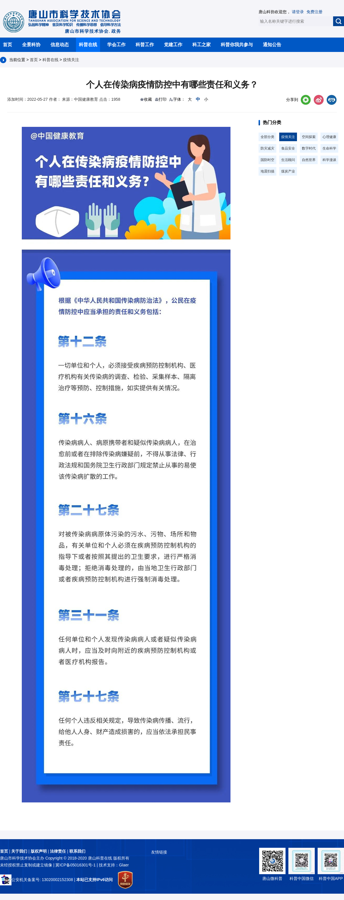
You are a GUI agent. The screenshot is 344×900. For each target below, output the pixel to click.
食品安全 (288, 148)
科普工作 (145, 44)
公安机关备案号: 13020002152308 (36, 879)
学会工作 (116, 44)
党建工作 (173, 44)
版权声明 (39, 851)
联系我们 (77, 851)
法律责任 (58, 851)
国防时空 (267, 160)
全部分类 (267, 137)
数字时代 (309, 148)
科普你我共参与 (237, 44)
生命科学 (329, 148)
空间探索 (309, 137)
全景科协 (31, 44)
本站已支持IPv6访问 (94, 879)
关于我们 (19, 851)
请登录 (298, 11)
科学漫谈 (329, 160)
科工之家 (201, 44)
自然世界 (309, 160)
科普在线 (88, 44)
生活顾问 (288, 160)
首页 (7, 44)
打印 (163, 99)
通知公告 (272, 44)
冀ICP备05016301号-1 (76, 865)
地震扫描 (267, 171)
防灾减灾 (267, 148)
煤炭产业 (288, 171)
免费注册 (314, 11)
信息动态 (59, 44)
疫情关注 (71, 59)
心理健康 (329, 137)
